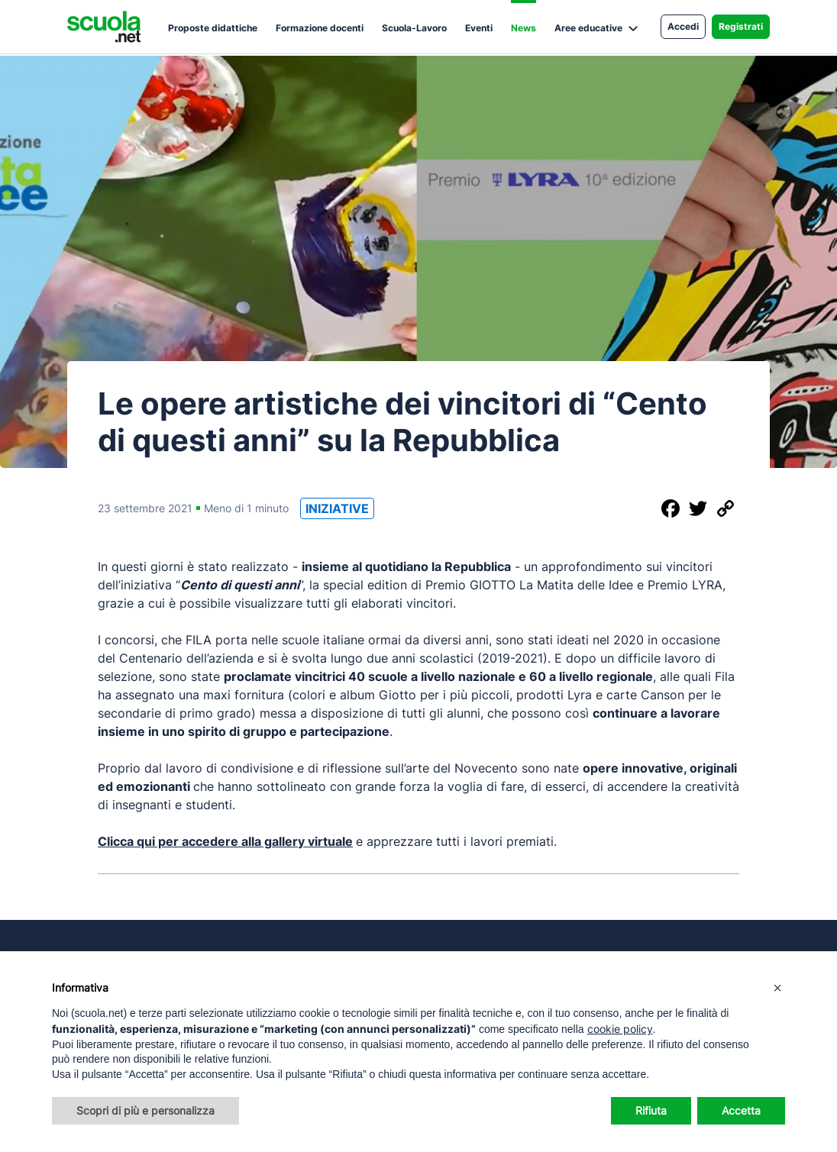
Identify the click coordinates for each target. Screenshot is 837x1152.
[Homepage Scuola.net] (104, 27)
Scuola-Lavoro (414, 28)
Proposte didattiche (212, 28)
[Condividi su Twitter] (698, 508)
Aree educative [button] (588, 28)
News (523, 28)
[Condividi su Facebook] (670, 508)
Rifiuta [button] (651, 1110)
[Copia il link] (725, 508)
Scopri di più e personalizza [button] (145, 1110)
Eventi (479, 28)
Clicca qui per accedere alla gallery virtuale (225, 841)
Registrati (741, 26)
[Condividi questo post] (643, 508)
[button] (777, 988)
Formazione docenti (320, 28)
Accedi (683, 26)
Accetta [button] (741, 1110)
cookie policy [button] (620, 1028)
